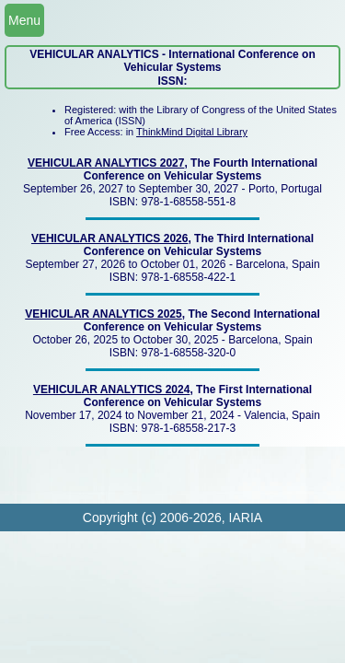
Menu (24, 20)
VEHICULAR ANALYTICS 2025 (103, 314)
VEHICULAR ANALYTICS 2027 (106, 163)
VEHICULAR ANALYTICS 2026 (109, 238)
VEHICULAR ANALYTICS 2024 (111, 389)
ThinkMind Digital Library (191, 131)
